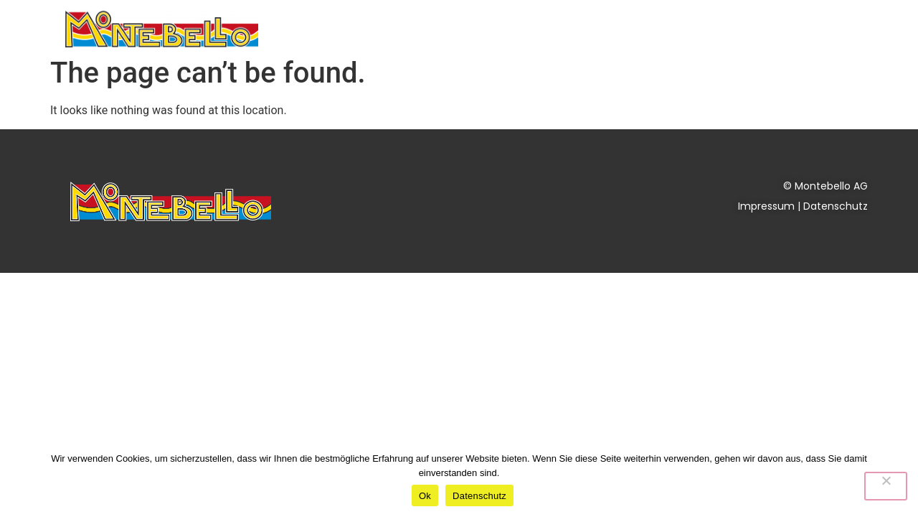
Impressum (766, 206)
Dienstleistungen (406, 29)
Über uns (724, 29)
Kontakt (812, 28)
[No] (885, 486)
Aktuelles (519, 28)
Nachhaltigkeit (618, 28)
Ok (425, 495)
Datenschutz (835, 206)
